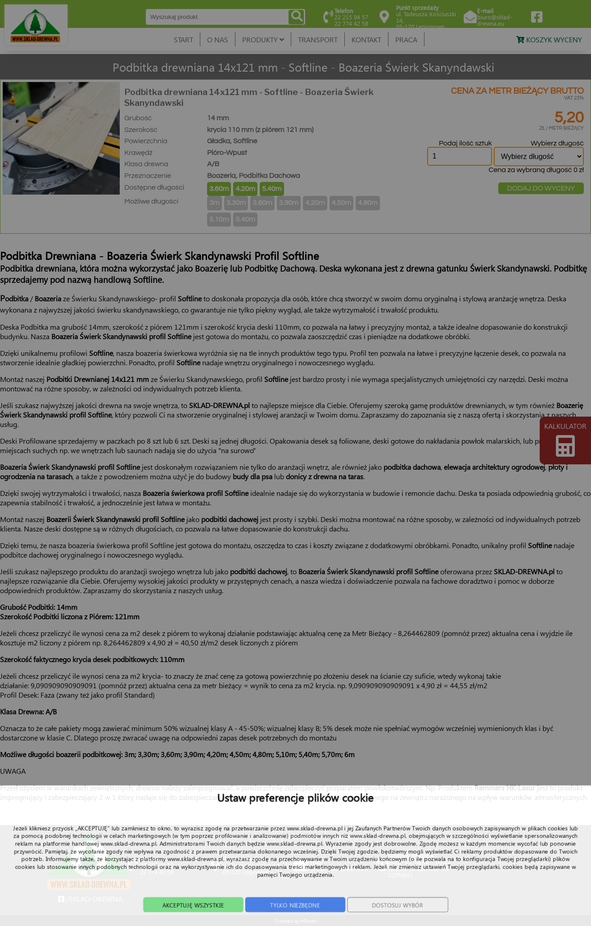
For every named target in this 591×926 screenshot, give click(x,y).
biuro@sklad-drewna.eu (494, 20)
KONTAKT (366, 39)
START (183, 39)
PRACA (406, 39)
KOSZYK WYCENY (549, 39)
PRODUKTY (263, 39)
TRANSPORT (318, 39)
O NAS (217, 39)
